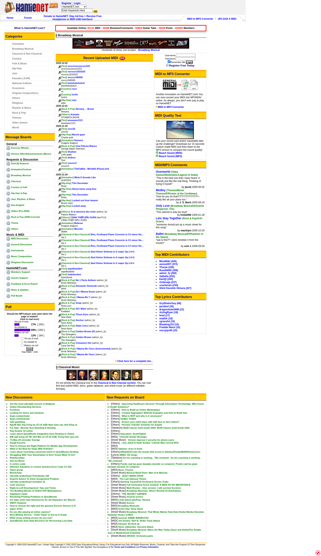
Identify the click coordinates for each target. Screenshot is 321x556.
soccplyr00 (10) (168, 330)
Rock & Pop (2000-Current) (25, 217)
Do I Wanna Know (86, 291)
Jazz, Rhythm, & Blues (23, 199)
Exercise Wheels (20, 148)
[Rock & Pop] (68, 109)
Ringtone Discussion (22, 262)
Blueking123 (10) (169, 324)
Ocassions (18, 88)
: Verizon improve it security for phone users (150, 440)
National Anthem (22, 83)
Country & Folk (19, 187)
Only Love (163, 205)
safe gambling (17, 422)
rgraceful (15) (167, 321)
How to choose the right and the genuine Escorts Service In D (43, 506)
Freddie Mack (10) (169, 327)
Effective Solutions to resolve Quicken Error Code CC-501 (41, 467)
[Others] (65, 114)
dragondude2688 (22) (171, 309)
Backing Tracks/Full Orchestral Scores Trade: (144, 482)
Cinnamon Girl (84, 343)
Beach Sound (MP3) (169, 156)
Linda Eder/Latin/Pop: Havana (134, 500)
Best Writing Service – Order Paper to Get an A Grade (38, 515)
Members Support (20, 272)
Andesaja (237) (168, 282)
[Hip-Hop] (66, 100)
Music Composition (21, 256)
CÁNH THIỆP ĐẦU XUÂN (83, 217)
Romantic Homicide (86, 286)
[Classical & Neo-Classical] (75, 234)
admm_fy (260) (167, 273)
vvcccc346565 (75, 77)
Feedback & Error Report (24, 284)
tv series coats (17, 464)
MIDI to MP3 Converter (200, 18)
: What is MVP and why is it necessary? (141, 416)
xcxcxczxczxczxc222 (79, 66)
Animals (74, 114)
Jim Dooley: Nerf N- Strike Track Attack (139, 520)
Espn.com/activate (20, 416)
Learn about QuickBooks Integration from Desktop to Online (42, 434)
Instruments (17, 250)
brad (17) (164, 315)
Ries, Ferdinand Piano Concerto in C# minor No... (117, 234)
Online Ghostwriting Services (25, 407)
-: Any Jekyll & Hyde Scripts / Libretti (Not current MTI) (149, 443)
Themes (16, 117)
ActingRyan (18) (168, 312)
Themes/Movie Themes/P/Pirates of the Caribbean (176, 192)
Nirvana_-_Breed (85, 109)
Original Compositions (25, 93)
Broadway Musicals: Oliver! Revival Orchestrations (154, 491)
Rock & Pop (19, 112)
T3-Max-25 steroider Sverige (25, 440)
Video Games (20, 122)
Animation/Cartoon (21, 169)
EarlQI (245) (166, 279)
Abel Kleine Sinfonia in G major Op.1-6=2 (113, 257)
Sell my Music (17, 461)
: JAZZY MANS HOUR (131, 476)
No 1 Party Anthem (86, 280)
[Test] (64, 66)
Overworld (163, 171)
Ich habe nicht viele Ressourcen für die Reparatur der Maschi (42, 500)
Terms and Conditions (125, 547)
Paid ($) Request (20, 163)
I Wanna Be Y (83, 297)
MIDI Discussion (19, 238)
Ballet (160, 233)
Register (66, 3)
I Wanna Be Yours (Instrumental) (93, 348)
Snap (78, 303)
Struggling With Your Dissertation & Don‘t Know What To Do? (43, 455)
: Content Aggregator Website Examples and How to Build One (153, 413)
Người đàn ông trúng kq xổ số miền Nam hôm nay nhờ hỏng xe (43, 425)
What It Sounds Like (85, 177)
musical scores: (135, 496)
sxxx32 (71, 129)
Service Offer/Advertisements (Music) (31, 154)
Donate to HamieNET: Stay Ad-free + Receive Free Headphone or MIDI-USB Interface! (73, 18)
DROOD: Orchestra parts (140, 536)
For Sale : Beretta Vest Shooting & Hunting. (33, 428)
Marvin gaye (78, 134)
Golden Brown (84, 337)
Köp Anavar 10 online (21, 431)
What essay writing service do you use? (31, 518)
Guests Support (19, 278)
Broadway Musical (23, 48)
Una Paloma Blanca (86, 146)
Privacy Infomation (149, 547)
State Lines (82, 325)
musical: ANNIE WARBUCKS (133, 518)
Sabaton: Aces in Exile (130, 449)
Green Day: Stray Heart (130, 509)
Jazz (14, 73)
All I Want (81, 308)
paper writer (16, 509)
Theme (14, 223)
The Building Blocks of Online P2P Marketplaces (36, 491)
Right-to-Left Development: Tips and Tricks (33, 488)
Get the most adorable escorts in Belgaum (32, 404)
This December (80, 183)
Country (16, 58)
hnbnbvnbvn (74, 274)
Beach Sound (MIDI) (169, 153)
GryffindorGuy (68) (170, 303)
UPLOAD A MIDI (227, 18)
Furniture (15, 410)
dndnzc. (72, 157)
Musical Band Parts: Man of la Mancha (147, 473)
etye (74, 100)
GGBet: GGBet (128, 419)
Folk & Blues (19, 63)
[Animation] (67, 140)
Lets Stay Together (168, 218)
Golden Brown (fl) (85, 331)
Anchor (80, 320)
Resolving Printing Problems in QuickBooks (33, 496)
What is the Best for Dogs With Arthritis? (31, 449)
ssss (74, 89)
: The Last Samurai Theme (132, 479)
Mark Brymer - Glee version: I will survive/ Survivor (154, 488)
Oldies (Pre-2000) (20, 211)
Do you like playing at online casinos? (30, 512)
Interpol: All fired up (128, 524)
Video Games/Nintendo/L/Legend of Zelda (176, 173)
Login (77, 3)
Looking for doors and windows (27, 413)
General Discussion (21, 244)
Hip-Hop (17, 68)
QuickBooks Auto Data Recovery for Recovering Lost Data (41, 520)
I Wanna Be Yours (85, 354)
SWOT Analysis (18, 503)
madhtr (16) (166, 318)
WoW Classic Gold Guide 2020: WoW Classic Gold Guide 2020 (156, 428)
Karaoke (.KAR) (21, 78)
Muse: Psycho (125, 470)
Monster (78, 229)
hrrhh (75, 94)
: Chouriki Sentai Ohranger (132, 437)
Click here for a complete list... (134, 361)
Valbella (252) (167, 276)
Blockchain (16, 473)
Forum (28, 17)
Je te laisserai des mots (83, 211)
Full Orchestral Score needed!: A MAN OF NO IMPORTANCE (159, 485)
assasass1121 (75, 120)
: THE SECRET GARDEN (133, 494)
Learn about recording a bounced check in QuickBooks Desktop (44, 452)
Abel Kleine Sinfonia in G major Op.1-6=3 (113, 251)
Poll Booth (16, 296)
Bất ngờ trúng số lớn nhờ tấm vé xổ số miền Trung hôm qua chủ (44, 437)
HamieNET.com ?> (74, 7)
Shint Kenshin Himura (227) (175, 288)
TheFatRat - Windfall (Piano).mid (91, 169)
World (15, 127)
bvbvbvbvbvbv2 (76, 83)
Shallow (72, 152)
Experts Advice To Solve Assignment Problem (34, 479)
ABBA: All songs (128, 455)
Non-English (17, 205)
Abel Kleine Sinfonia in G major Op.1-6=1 (113, 263)
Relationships (17, 458)
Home (10, 17)
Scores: (131, 503)
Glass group (16, 470)
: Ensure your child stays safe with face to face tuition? (149, 422)
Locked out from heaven (85, 200)
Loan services (17, 485)
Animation (18, 43)
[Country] (66, 89)
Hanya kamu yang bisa (84, 189)
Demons (78, 140)
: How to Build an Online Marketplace (140, 410)
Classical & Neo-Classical (27, 53)
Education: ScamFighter (133, 434)
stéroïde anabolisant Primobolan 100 (29, 476)
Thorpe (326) (166, 267)
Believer (78, 223)
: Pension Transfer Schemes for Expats (141, 425)
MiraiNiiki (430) (168, 261)
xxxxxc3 (72, 163)
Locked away (79, 206)
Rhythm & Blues (21, 107)
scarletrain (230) (168, 285)
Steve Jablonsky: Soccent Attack (135, 527)
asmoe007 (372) (168, 264)
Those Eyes (82, 314)
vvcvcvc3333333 (76, 71)
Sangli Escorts (17, 443)
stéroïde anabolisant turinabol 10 (27, 482)
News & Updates (20, 290)
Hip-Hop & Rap (19, 193)
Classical (16, 181)
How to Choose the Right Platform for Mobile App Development (43, 446)
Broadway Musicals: (129, 506)
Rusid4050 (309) (168, 270)
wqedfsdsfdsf (75, 268)
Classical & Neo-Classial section (117, 382)
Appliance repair (18, 494)
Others (16, 98)
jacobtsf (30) (166, 306)
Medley (160, 190)
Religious (17, 103)
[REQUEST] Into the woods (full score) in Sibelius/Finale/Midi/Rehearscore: (160, 452)
